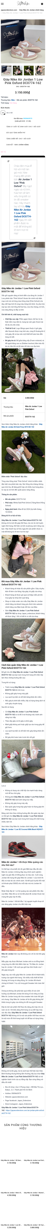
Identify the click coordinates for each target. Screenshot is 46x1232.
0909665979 (27, 118)
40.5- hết (9, 113)
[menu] (8, 3)
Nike (13, 100)
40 (3, 113)
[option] (23, 41)
